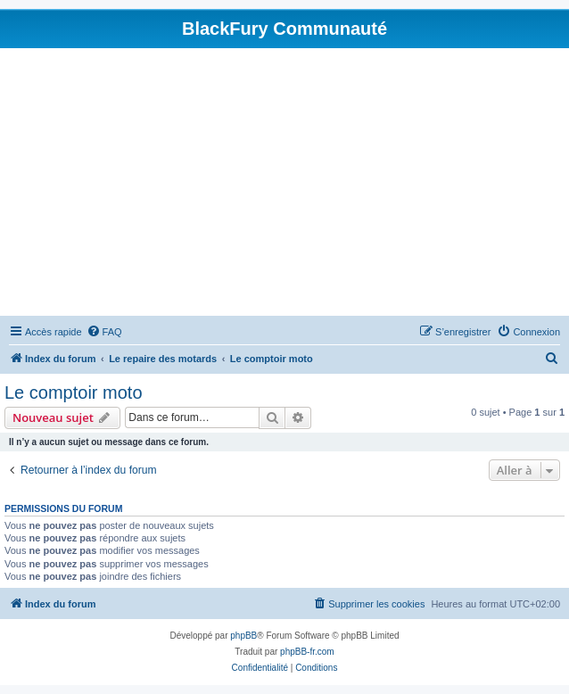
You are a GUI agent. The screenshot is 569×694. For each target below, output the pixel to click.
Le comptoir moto (73, 392)
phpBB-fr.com (307, 652)
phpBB (243, 635)
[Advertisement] (284, 182)
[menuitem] (104, 332)
